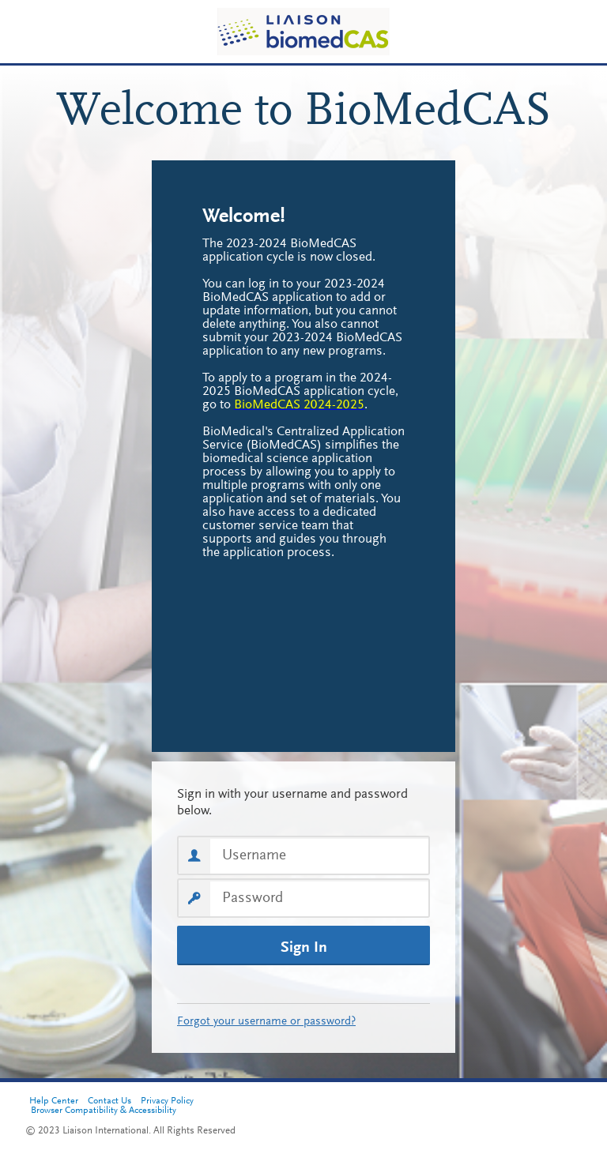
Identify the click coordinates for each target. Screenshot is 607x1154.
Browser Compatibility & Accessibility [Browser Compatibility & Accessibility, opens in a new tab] (103, 1110)
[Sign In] (303, 945)
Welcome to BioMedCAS (304, 113)
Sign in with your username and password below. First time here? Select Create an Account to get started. (303, 803)
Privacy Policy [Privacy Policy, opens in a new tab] (167, 1101)
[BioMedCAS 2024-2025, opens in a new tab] (299, 405)
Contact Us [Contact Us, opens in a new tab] (109, 1101)
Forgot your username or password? (266, 1022)
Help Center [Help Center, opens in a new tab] (53, 1101)
